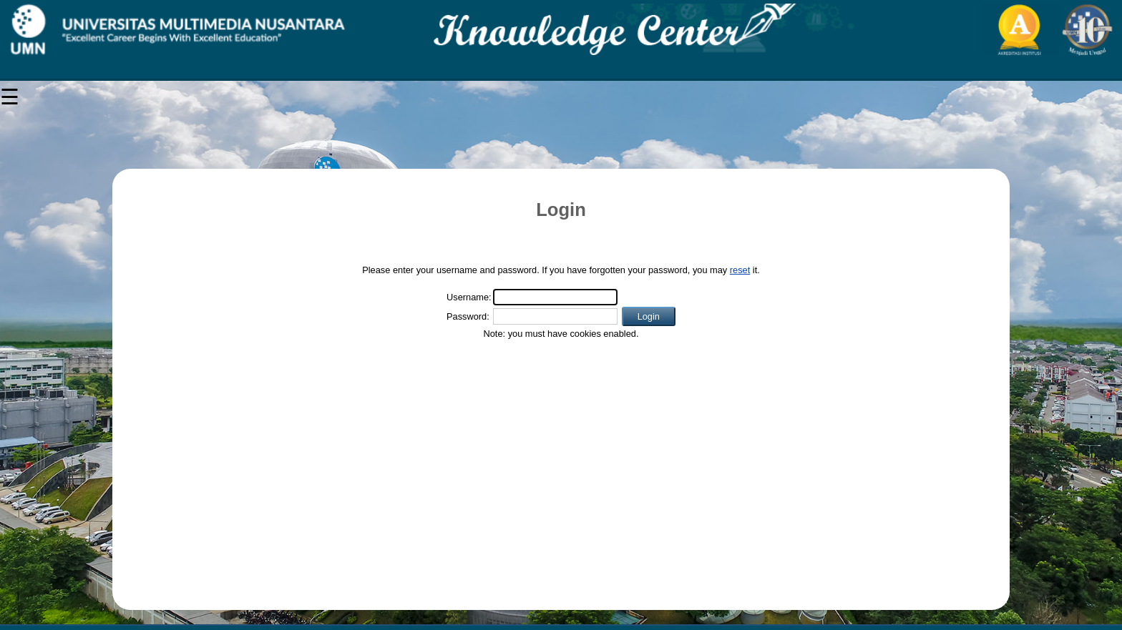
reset (740, 270)
